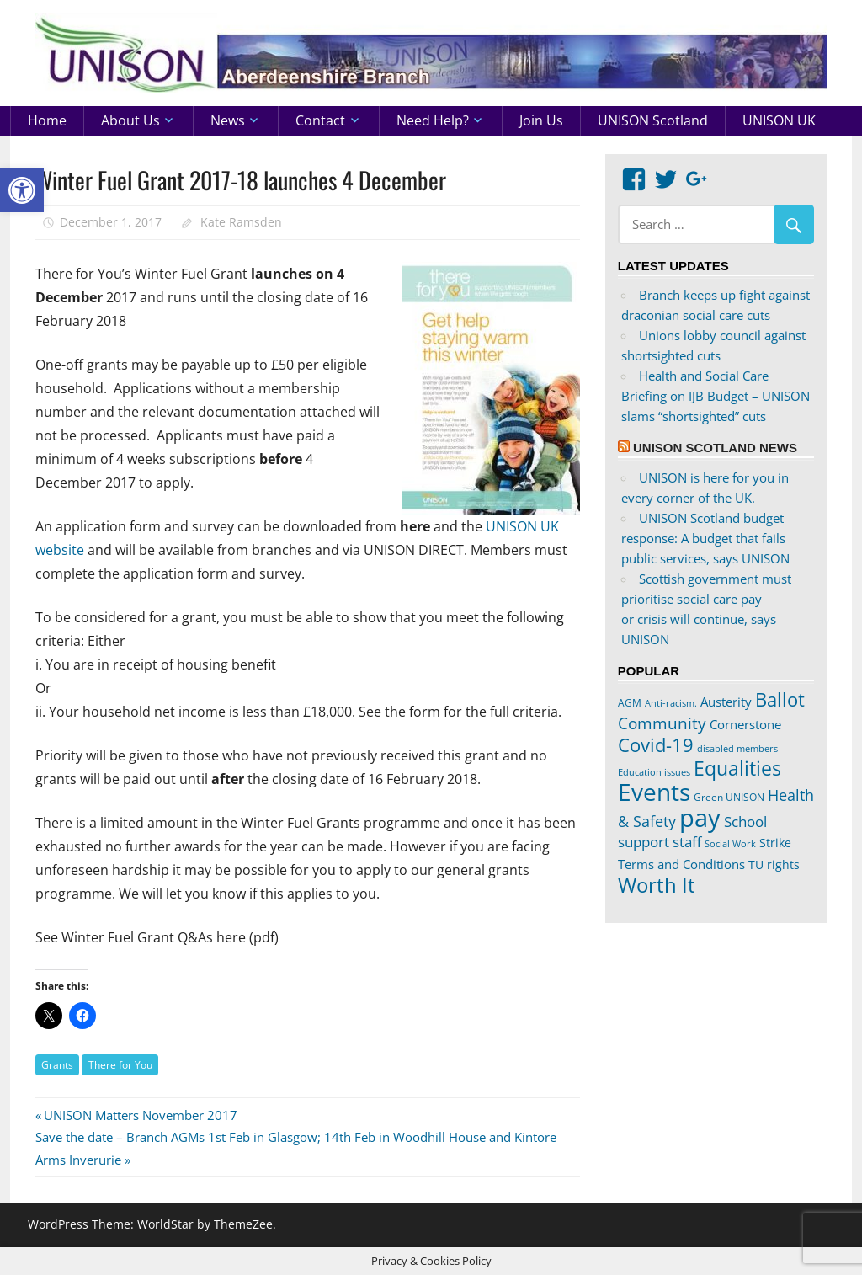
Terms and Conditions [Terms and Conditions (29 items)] (681, 864)
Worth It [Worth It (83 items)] (656, 885)
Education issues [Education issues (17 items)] (654, 772)
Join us (541, 120)
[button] (22, 190)
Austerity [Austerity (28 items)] (726, 701)
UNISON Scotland (653, 120)
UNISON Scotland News (715, 447)
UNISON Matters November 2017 (140, 1115)
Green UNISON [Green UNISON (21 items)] (729, 797)
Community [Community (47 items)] (662, 723)
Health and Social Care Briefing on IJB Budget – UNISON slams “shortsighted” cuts (715, 395)
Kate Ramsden (241, 222)
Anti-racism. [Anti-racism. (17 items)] (671, 703)
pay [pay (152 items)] (700, 818)
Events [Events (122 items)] (654, 792)
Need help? (432, 120)
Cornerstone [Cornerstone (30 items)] (745, 724)
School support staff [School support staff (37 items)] (692, 831)
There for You (120, 1065)
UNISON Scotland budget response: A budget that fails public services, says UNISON (705, 538)
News (227, 120)
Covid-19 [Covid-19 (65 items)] (656, 744)
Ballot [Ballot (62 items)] (780, 699)
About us (130, 120)
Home (47, 120)
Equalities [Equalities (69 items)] (737, 768)
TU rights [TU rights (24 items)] (774, 864)
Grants (57, 1065)
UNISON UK (779, 120)
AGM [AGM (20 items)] (629, 702)
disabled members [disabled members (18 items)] (737, 748)
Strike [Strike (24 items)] (775, 843)
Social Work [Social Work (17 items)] (730, 844)
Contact (320, 120)
